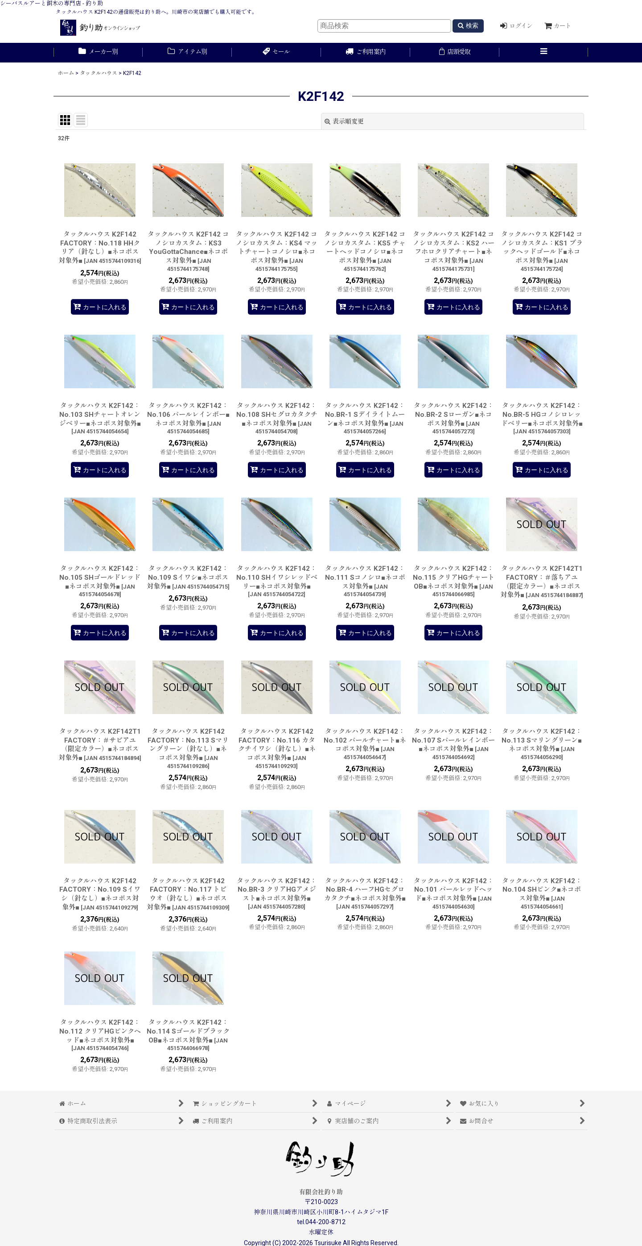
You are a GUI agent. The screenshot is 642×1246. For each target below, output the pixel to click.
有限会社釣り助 (321, 1192)
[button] (543, 52)
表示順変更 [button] (344, 121)
